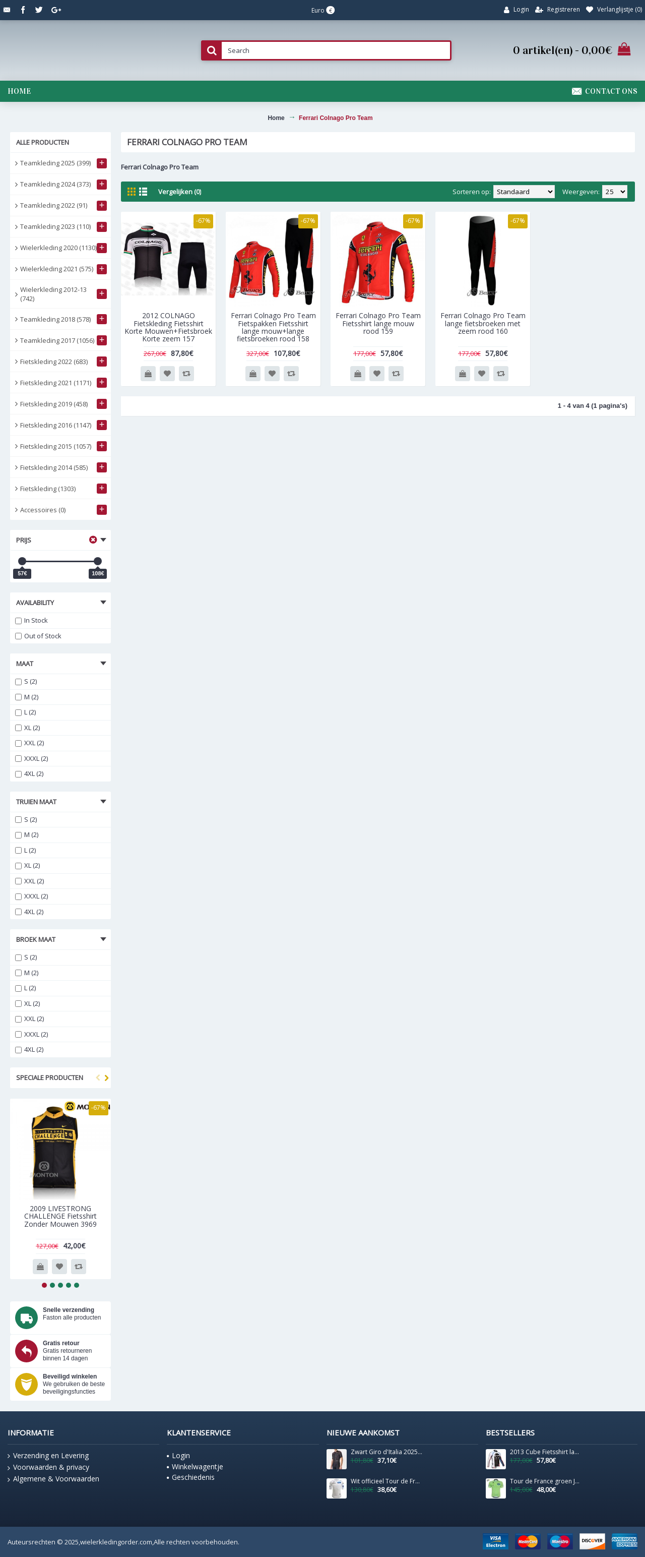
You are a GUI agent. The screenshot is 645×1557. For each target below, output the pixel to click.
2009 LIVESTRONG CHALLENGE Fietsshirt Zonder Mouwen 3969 (60, 1216)
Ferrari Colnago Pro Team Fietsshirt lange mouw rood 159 (378, 323)
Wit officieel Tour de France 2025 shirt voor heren (386, 1481)
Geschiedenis (191, 1477)
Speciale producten (49, 1077)
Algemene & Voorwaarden (53, 1479)
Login (178, 1455)
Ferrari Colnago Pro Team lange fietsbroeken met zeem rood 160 (483, 323)
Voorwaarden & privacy (48, 1467)
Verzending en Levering (48, 1456)
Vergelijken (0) (179, 191)
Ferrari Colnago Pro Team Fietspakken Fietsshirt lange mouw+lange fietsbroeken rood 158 (273, 327)
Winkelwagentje (195, 1466)
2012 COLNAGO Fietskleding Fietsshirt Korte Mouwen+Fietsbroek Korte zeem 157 (168, 327)
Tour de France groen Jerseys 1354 (546, 1481)
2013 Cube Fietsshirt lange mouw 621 (546, 1452)
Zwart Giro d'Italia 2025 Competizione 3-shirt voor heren (386, 1452)
